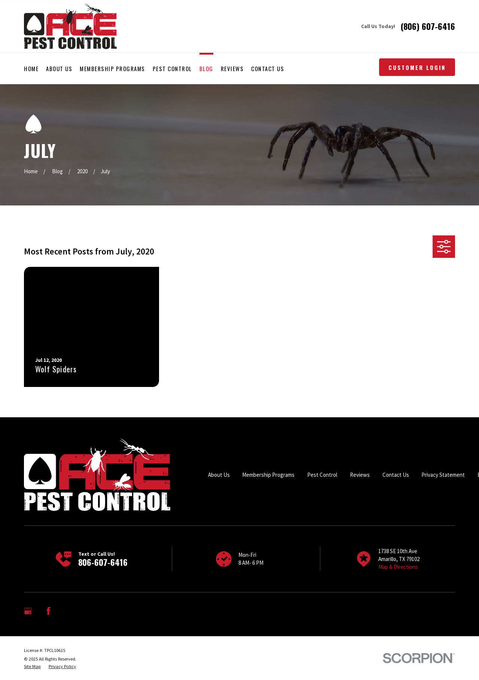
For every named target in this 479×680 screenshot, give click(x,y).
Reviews (360, 474)
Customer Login (417, 67)
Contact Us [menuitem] (267, 68)
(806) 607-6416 (428, 26)
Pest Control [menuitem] (172, 68)
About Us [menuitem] (59, 68)
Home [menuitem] (31, 68)
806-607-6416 (103, 562)
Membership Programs (268, 474)
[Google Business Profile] (28, 611)
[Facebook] (48, 611)
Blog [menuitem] (206, 68)
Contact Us (395, 474)
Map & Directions (398, 566)
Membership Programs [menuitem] (112, 68)
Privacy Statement (443, 474)
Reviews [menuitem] (232, 68)
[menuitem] (32, 666)
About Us (219, 474)
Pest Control (322, 474)
